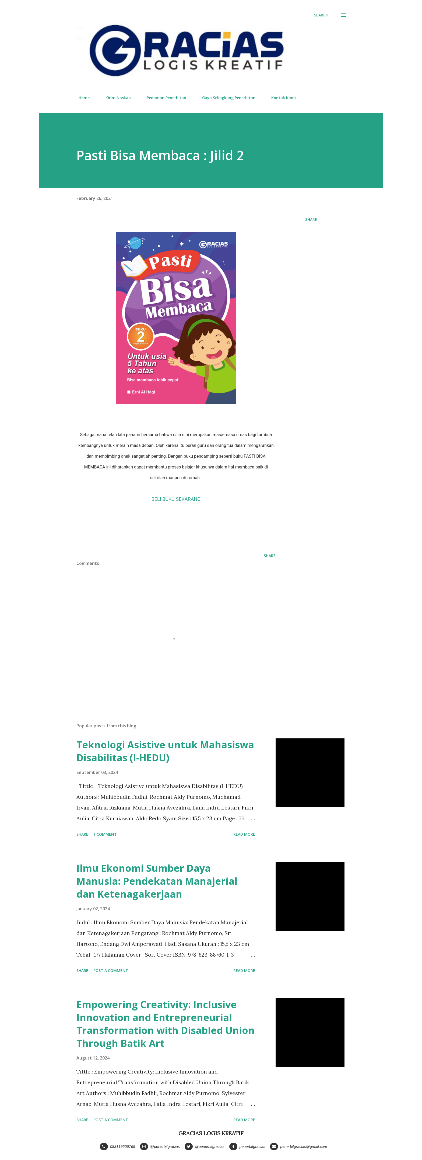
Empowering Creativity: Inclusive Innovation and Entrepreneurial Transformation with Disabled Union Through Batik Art (165, 1024)
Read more (244, 834)
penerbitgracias (247, 1146)
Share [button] (311, 219)
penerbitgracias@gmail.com (298, 1146)
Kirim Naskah (115, 97)
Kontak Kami (280, 97)
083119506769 (117, 1146)
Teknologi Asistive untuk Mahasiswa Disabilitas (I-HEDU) (165, 751)
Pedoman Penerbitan (163, 97)
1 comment (105, 834)
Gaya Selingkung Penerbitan (225, 97)
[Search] (321, 15)
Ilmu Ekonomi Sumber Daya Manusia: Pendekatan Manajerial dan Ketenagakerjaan (156, 881)
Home (80, 97)
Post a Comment (110, 970)
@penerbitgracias (160, 1146)
